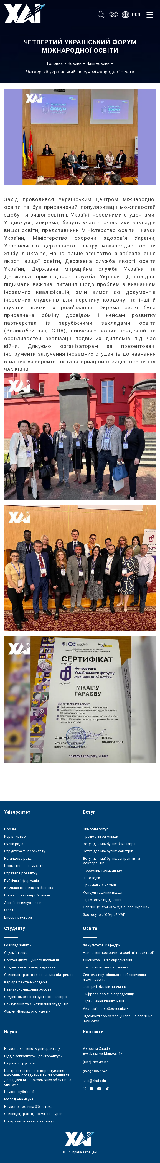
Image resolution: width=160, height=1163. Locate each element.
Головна (55, 63)
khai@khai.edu (94, 1081)
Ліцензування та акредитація (107, 960)
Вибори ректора (18, 917)
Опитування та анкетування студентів (36, 1004)
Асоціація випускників (23, 903)
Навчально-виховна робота (27, 989)
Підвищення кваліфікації (103, 1001)
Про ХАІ (10, 829)
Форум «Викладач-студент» (27, 1011)
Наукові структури (20, 1063)
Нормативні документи (24, 866)
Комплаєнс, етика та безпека (28, 888)
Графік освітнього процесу (106, 967)
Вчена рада (13, 844)
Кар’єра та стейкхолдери (25, 982)
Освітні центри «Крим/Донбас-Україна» (116, 907)
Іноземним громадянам (102, 870)
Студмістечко (15, 953)
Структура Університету (24, 851)
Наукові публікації (19, 1092)
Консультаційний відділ (102, 892)
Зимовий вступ (95, 829)
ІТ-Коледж (91, 878)
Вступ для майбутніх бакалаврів (110, 844)
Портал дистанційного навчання (31, 960)
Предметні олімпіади (100, 836)
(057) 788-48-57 (95, 1062)
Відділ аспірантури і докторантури (33, 1056)
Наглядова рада (18, 858)
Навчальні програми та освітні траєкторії (118, 953)
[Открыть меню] (150, 15)
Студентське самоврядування (29, 967)
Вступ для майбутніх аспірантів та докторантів (111, 860)
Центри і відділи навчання (105, 986)
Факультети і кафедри (101, 945)
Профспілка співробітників (27, 895)
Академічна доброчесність (106, 1009)
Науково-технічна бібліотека (28, 1107)
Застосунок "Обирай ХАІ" (104, 914)
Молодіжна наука (18, 1099)
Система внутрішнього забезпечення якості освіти (114, 977)
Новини (75, 63)
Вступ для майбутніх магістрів (108, 851)
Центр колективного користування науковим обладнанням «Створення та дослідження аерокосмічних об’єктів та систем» (37, 1078)
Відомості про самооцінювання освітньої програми (118, 1018)
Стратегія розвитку (20, 873)
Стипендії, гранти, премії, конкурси (33, 1114)
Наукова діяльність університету (32, 1049)
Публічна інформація (21, 881)
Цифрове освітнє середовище (109, 994)
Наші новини (98, 63)
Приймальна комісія (100, 885)
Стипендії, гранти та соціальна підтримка (38, 975)
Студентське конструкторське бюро (35, 997)
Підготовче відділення (102, 900)
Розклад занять (17, 945)
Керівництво (15, 836)
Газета (10, 910)
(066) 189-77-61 (95, 1071)
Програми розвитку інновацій (29, 1121)
